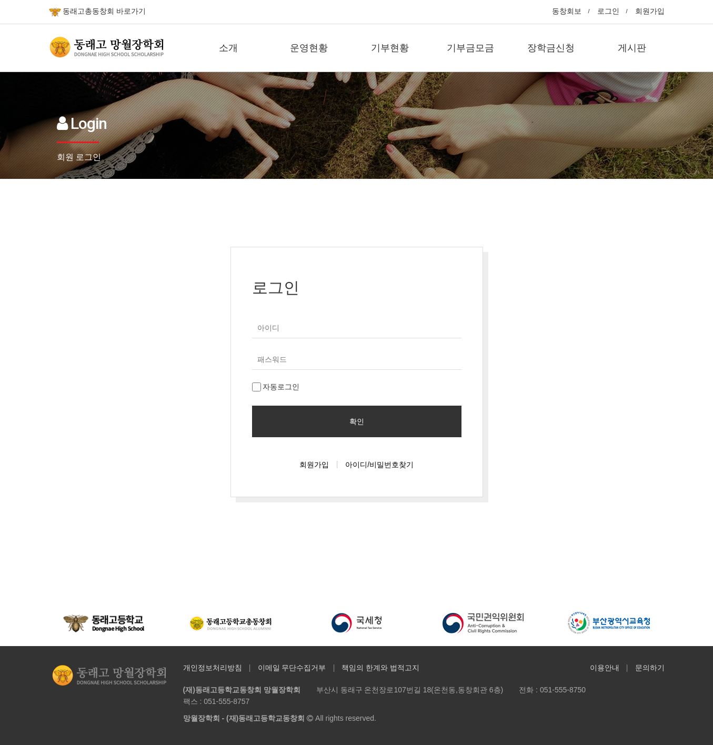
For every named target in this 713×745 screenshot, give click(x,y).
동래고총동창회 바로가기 (97, 12)
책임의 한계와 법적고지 (380, 667)
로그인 (608, 11)
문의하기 (650, 667)
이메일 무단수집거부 (292, 667)
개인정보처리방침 (212, 667)
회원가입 (650, 11)
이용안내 (604, 667)
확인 (356, 421)
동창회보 (566, 11)
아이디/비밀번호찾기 (379, 464)
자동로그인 (276, 386)
